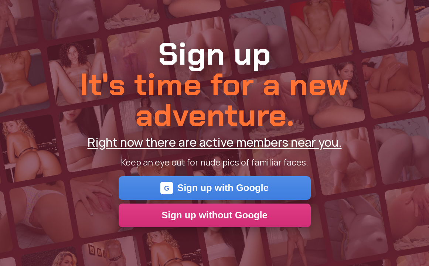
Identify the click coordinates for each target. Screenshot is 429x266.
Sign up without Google (214, 215)
